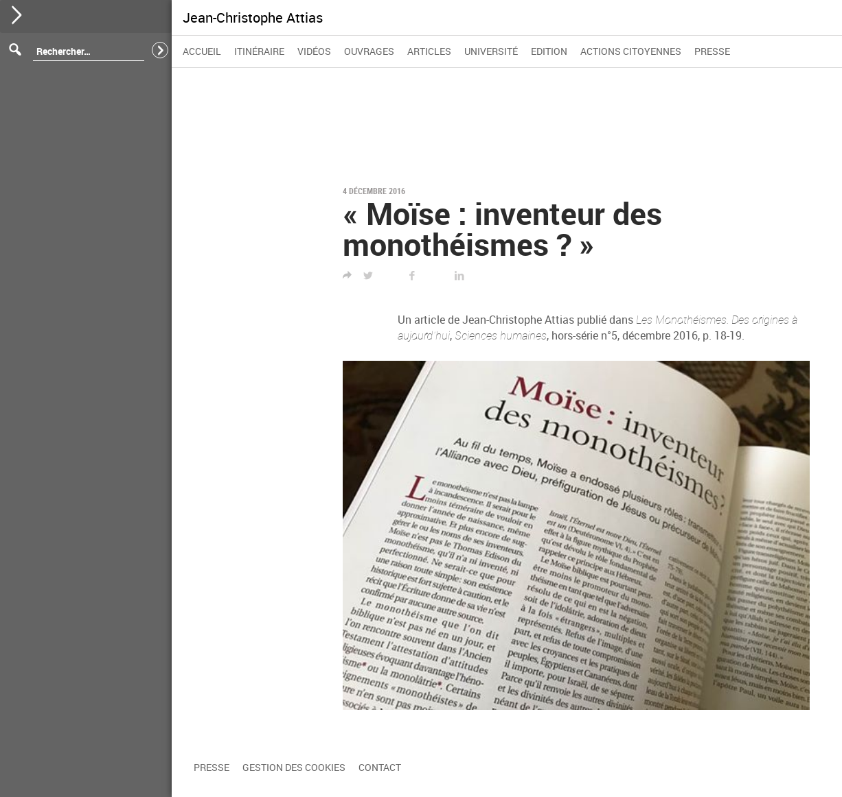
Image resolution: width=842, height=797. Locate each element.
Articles (429, 51)
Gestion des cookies (293, 767)
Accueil (202, 51)
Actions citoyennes (630, 51)
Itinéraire (259, 51)
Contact (380, 767)
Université (491, 51)
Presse (712, 51)
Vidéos (314, 51)
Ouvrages (369, 51)
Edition (549, 51)
